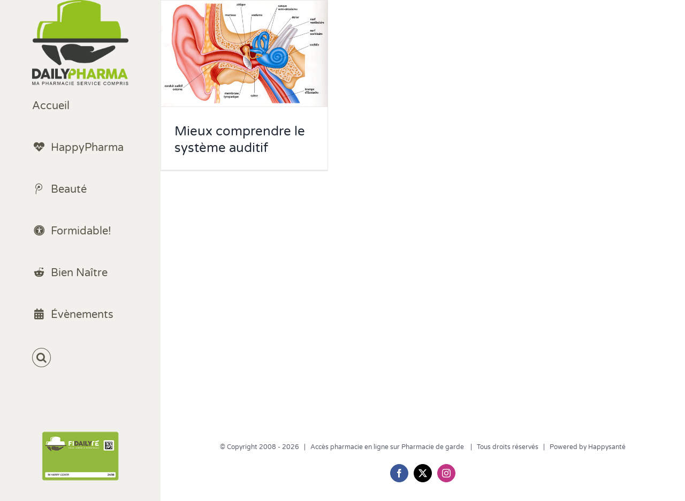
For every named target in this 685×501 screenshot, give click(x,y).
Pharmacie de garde (433, 447)
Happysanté (607, 447)
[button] (80, 358)
